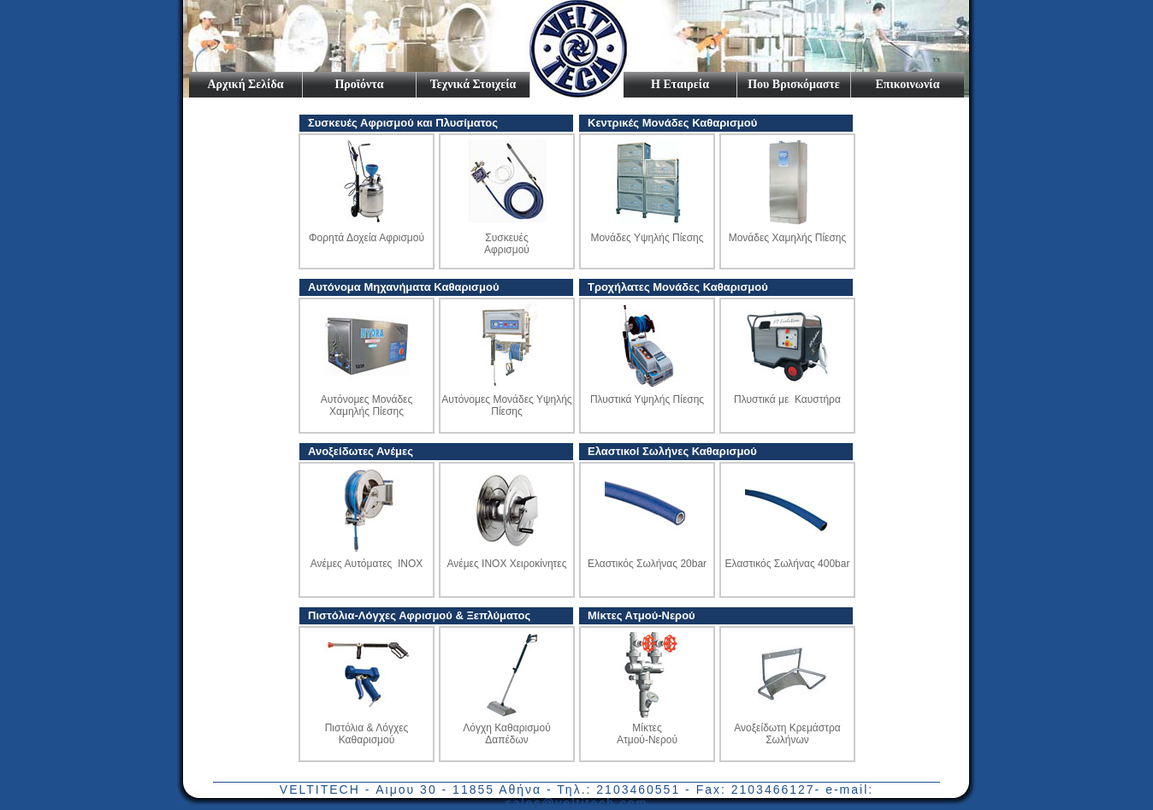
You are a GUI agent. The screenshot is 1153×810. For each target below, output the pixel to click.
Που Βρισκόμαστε (794, 84)
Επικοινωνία (908, 84)
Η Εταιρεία (680, 84)
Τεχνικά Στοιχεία (473, 84)
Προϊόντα (358, 84)
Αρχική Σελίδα (245, 84)
